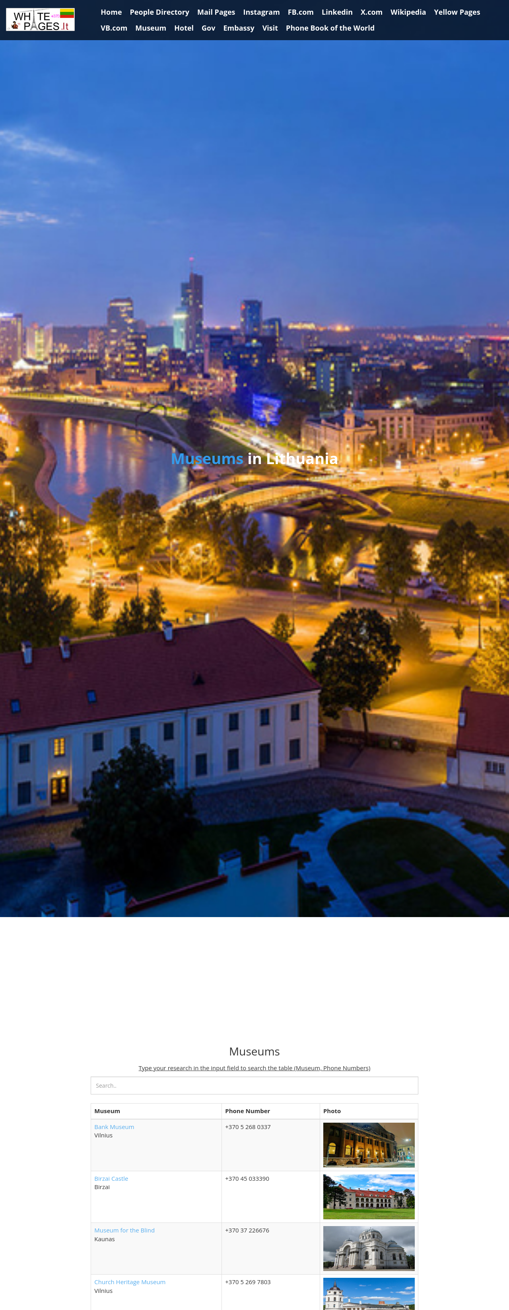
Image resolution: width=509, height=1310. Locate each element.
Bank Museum (114, 1127)
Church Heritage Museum (129, 1282)
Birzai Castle (111, 1178)
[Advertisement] (254, 981)
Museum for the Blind (124, 1230)
